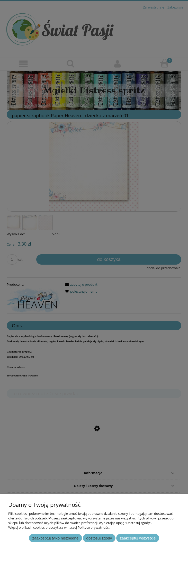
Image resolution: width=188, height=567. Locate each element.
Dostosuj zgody (99, 538)
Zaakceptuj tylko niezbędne (55, 538)
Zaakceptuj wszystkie (138, 538)
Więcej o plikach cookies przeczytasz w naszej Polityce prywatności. (59, 527)
